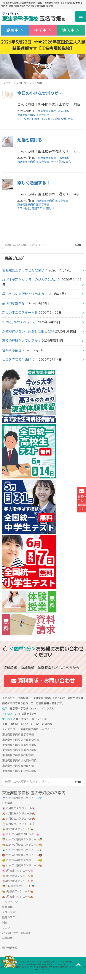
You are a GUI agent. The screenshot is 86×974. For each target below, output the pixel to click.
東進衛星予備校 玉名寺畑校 (33, 115)
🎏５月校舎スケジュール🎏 (18, 886)
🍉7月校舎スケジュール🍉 (17, 891)
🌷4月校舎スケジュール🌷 (17, 876)
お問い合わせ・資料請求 (16, 933)
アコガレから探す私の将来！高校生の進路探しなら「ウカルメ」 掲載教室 (43, 961)
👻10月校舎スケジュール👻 (18, 808)
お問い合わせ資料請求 (82, 500)
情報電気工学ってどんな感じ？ (25, 270)
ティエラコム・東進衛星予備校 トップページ (28, 729)
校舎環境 (7, 907)
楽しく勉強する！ (33, 183)
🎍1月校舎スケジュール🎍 (17, 829)
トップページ (8, 83)
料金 (4, 922)
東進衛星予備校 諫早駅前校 (18, 755)
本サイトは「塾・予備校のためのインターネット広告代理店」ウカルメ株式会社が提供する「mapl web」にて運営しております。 (43, 968)
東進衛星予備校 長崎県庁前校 (19, 745)
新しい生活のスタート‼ (20, 312)
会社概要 (7, 938)
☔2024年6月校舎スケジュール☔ (22, 798)
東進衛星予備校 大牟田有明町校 (20, 739)
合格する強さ (12, 350)
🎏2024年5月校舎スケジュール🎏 (22, 839)
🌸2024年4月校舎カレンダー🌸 (21, 834)
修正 (50, 119)
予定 (43, 119)
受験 (63, 119)
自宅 (68, 161)
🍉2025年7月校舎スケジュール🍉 (22, 865)
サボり (21, 119)
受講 (57, 119)
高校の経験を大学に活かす (21, 340)
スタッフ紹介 (10, 912)
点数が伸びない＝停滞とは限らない (28, 331)
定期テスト (38, 208)
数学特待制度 (10, 948)
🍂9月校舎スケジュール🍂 (17, 896)
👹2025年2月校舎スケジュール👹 (22, 855)
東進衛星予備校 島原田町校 (18, 765)
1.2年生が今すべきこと (19, 322)
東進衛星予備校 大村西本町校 (19, 760)
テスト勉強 (33, 119)
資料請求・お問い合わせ (43, 680)
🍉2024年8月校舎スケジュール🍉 (22, 844)
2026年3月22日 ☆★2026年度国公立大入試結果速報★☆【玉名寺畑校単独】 (43, 45)
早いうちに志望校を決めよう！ (25, 294)
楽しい (50, 208)
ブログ (22, 83)
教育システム (10, 917)
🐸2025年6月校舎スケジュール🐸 (22, 860)
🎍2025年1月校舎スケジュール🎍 (22, 850)
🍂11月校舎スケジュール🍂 (18, 813)
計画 (70, 119)
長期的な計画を (13, 303)
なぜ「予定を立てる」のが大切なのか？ (31, 279)
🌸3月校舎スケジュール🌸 (17, 870)
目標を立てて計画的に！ (20, 359)
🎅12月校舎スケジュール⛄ (18, 824)
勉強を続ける (29, 140)
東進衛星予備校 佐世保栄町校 (19, 771)
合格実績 (7, 803)
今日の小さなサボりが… (40, 93)
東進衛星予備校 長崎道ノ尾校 (19, 750)
